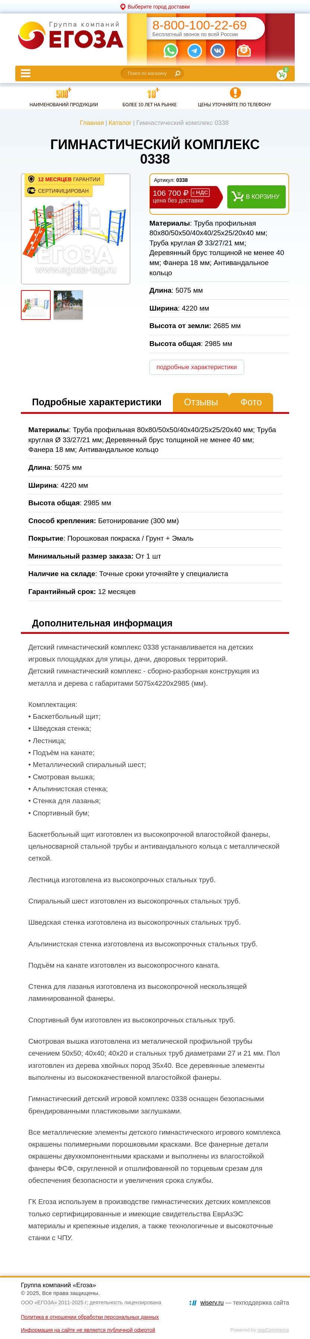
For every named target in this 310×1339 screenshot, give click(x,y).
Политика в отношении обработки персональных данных (90, 1317)
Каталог (120, 122)
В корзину (262, 197)
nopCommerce (273, 1330)
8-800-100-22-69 (199, 25)
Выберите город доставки (159, 7)
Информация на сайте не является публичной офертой (88, 1330)
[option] (76, 229)
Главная (92, 122)
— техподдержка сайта (244, 1302)
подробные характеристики (196, 367)
